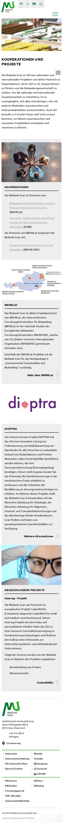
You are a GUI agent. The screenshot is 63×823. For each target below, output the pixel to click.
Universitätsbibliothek (17, 800)
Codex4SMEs (45, 682)
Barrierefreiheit (14, 768)
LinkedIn (40, 773)
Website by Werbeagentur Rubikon (18, 818)
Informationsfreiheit (16, 763)
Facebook (40, 768)
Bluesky (38, 753)
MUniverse (11, 780)
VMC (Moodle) (13, 795)
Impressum (11, 753)
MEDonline (11, 785)
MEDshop (39, 785)
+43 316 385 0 (16, 733)
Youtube (38, 758)
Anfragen (14, 736)
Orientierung (13, 743)
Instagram (41, 763)
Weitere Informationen (38, 536)
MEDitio (38, 780)
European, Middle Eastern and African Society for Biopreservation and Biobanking (32, 222)
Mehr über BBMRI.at (40, 375)
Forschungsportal (14, 790)
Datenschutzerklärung (17, 758)
